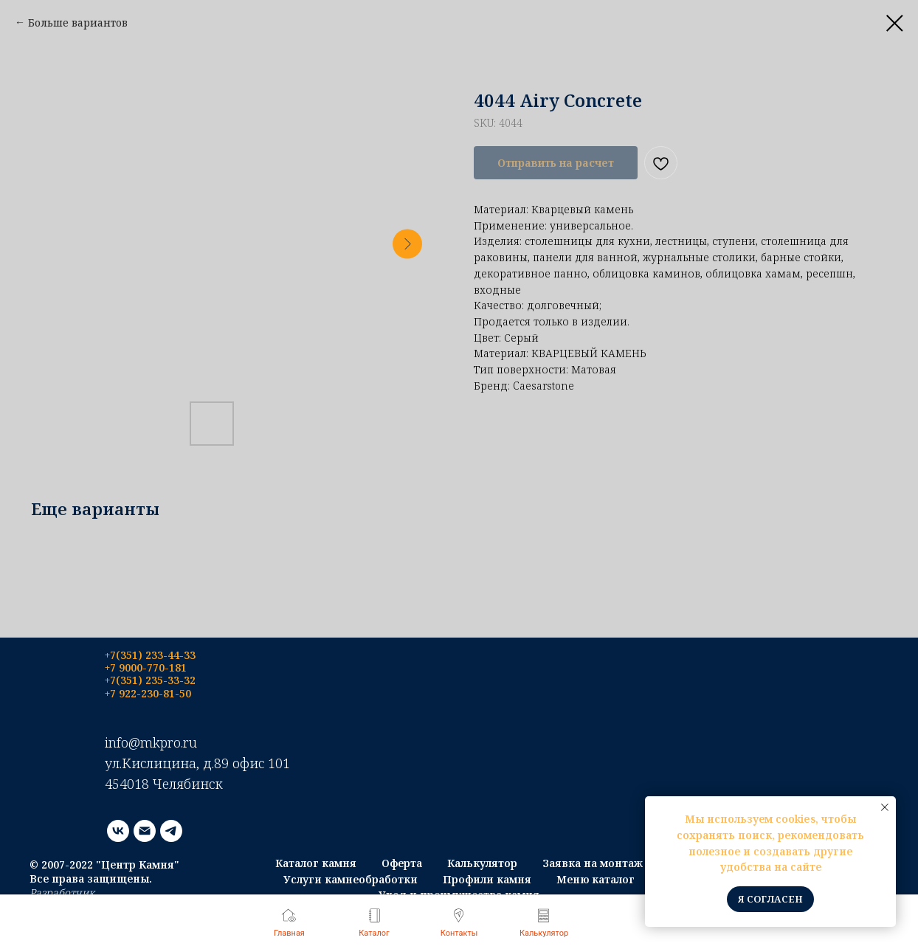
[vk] (118, 831)
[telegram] (171, 831)
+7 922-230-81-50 (148, 693)
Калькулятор (482, 863)
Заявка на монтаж (592, 863)
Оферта (402, 863)
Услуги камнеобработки (350, 879)
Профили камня (487, 879)
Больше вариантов (78, 22)
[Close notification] (884, 807)
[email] (145, 831)
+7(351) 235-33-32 (150, 680)
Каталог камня (315, 863)
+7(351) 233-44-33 (150, 655)
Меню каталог (595, 879)
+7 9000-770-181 (146, 667)
